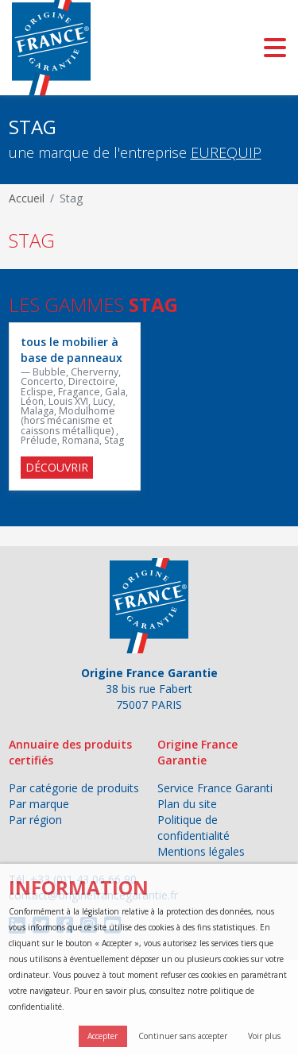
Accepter (102, 1036)
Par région (35, 819)
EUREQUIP (226, 152)
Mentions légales (201, 851)
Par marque (39, 803)
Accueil (27, 198)
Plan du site (187, 803)
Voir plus (264, 1036)
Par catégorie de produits (74, 787)
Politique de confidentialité (193, 827)
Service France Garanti (215, 787)
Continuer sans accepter (182, 1036)
